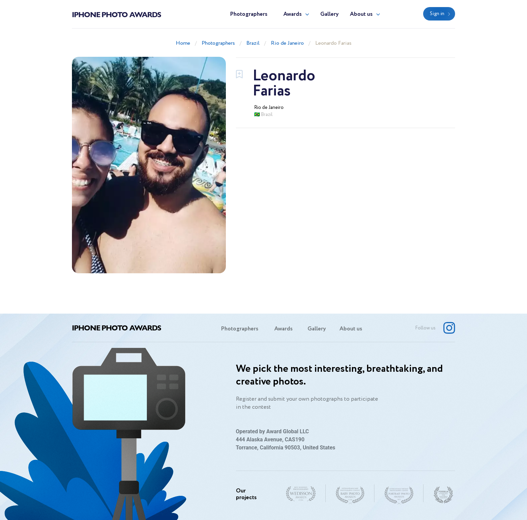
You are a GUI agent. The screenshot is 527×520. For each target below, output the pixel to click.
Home (183, 43)
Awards (292, 14)
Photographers (249, 14)
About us (361, 14)
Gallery (329, 14)
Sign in (437, 13)
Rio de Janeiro (287, 43)
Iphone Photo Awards (116, 14)
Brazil (252, 43)
